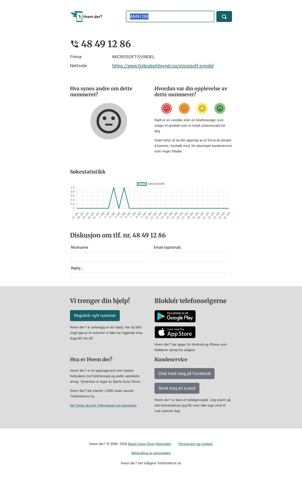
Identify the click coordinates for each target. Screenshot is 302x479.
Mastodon (163, 444)
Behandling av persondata (151, 453)
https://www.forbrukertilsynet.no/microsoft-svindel (163, 66)
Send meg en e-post (177, 388)
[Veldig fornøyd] (219, 108)
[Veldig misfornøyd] (166, 108)
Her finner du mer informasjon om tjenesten (103, 405)
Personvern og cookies (196, 444)
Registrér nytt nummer (95, 316)
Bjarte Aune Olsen (141, 444)
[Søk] (224, 16)
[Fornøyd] (202, 108)
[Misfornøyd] (184, 108)
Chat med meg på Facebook (184, 374)
